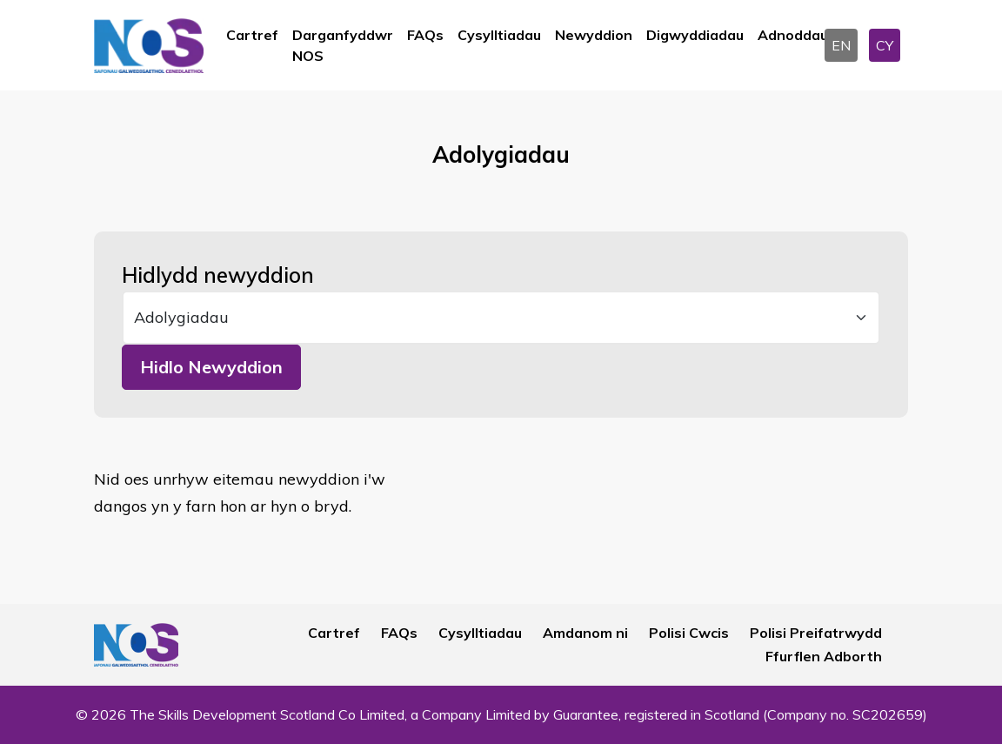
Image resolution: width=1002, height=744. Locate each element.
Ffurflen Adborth (823, 656)
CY (884, 45)
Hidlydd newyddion (218, 275)
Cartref (252, 35)
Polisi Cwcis (689, 632)
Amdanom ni (585, 632)
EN (841, 45)
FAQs (425, 35)
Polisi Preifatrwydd (816, 632)
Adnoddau (793, 35)
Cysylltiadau (499, 35)
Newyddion (593, 35)
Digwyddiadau (695, 35)
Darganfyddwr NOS (342, 45)
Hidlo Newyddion (211, 367)
